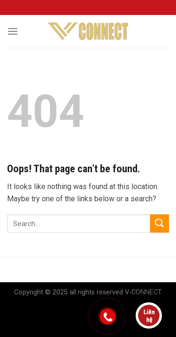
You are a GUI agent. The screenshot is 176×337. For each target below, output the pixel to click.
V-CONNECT (143, 292)
